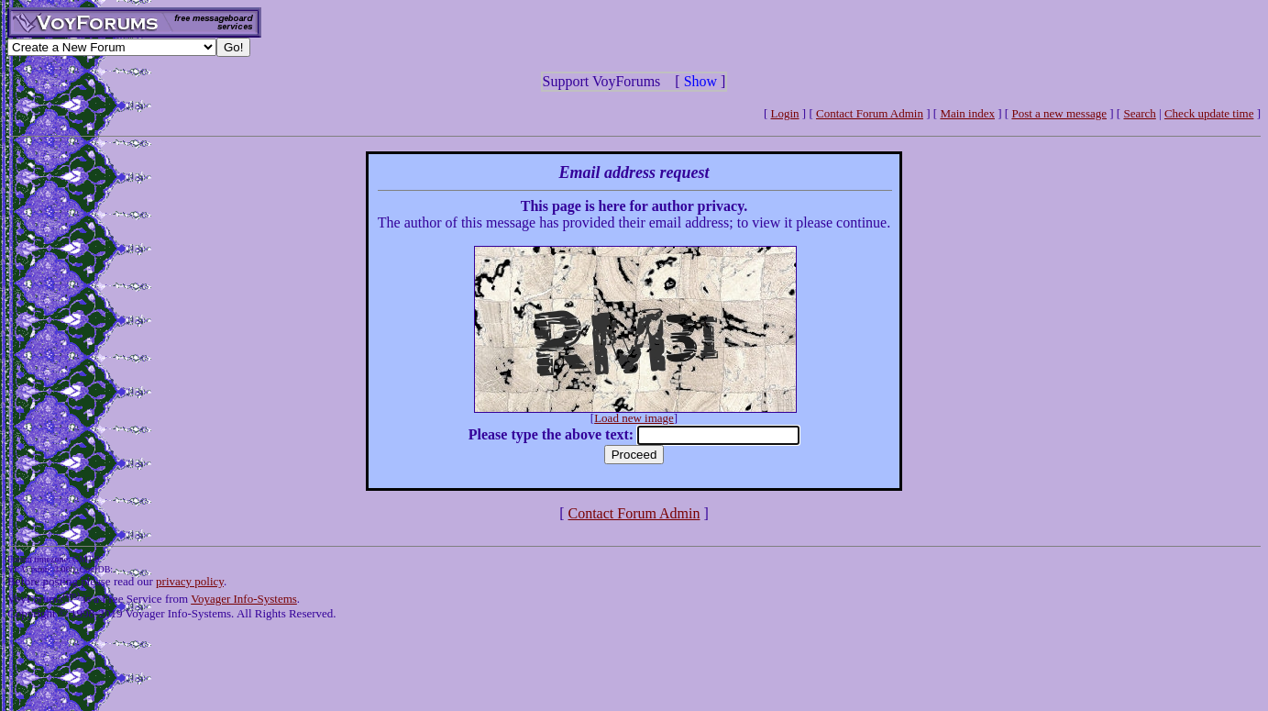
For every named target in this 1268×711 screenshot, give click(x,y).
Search (1139, 113)
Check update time (1208, 113)
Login (785, 113)
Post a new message (1059, 113)
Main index (967, 113)
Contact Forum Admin (869, 113)
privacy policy (190, 581)
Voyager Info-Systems (244, 598)
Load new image (634, 418)
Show (700, 81)
